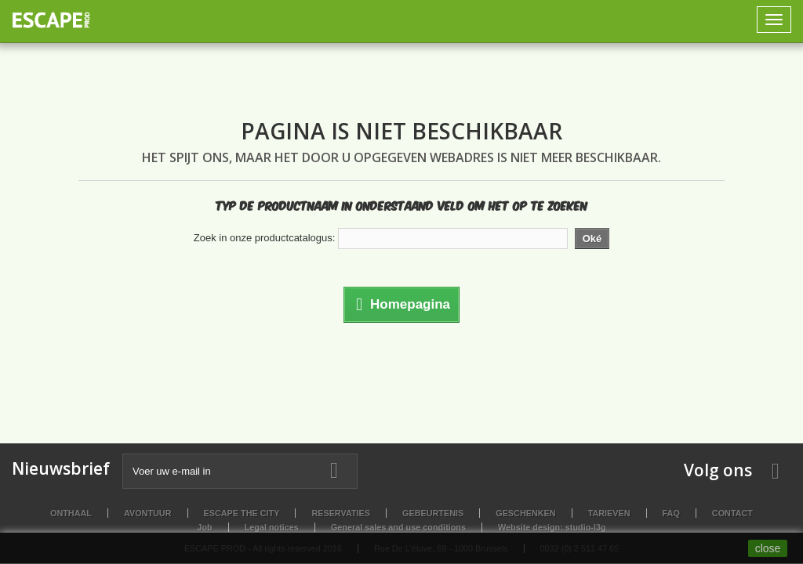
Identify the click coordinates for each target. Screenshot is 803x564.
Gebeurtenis (432, 513)
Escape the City (242, 513)
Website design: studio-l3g (552, 527)
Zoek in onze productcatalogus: (265, 238)
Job (204, 527)
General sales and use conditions (398, 527)
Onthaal (71, 513)
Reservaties (340, 513)
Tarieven (609, 513)
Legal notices (272, 527)
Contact (732, 513)
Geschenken (525, 513)
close (768, 548)
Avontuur (148, 513)
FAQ (671, 513)
